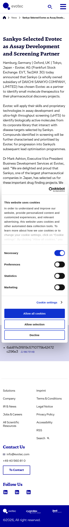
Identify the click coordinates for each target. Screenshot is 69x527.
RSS (39, 430)
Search (42, 438)
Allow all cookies (34, 313)
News (14, 18)
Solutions (9, 390)
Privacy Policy (45, 414)
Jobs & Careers (12, 414)
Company (9, 398)
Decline (34, 335)
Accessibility (44, 422)
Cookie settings (46, 302)
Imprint (41, 390)
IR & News (9, 406)
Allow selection (34, 324)
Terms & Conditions (49, 398)
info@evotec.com (16, 454)
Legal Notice (44, 406)
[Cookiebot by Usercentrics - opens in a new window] (49, 189)
